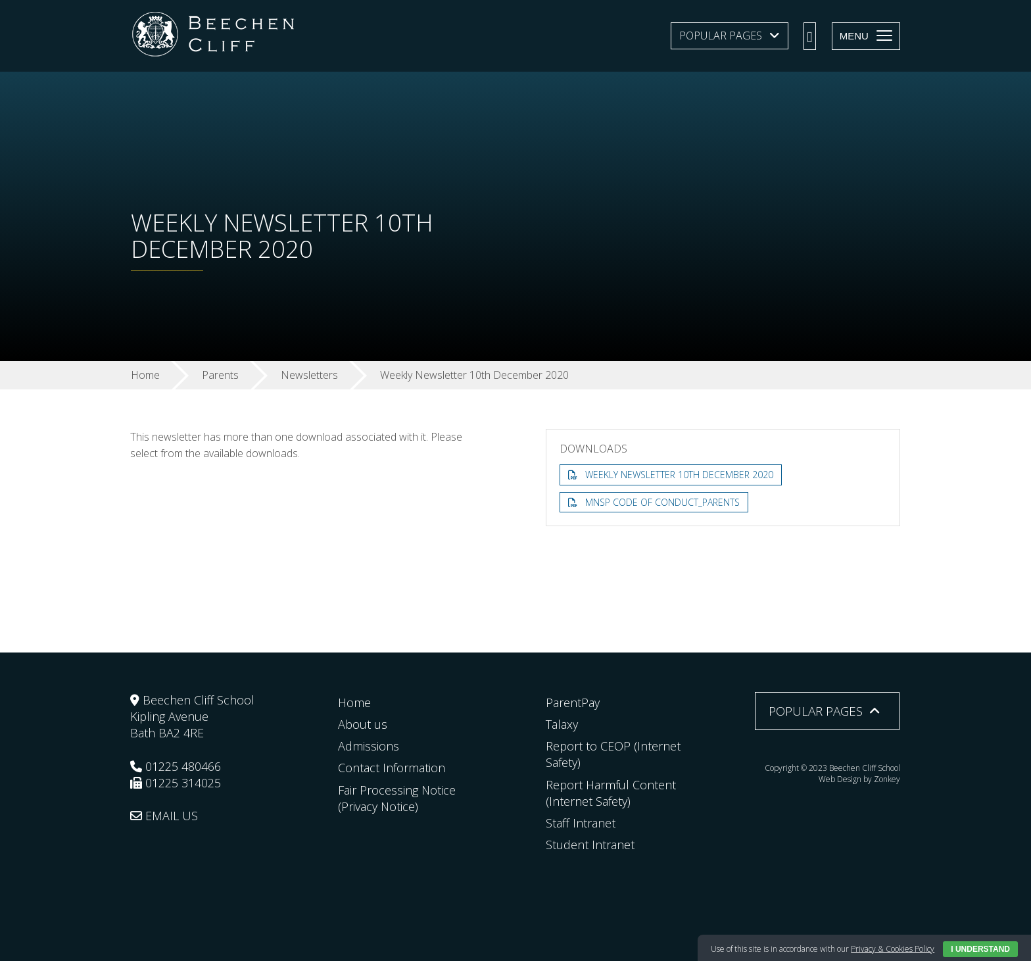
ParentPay (573, 702)
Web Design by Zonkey (859, 779)
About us (362, 724)
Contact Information (391, 768)
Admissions (368, 746)
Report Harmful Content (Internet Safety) (611, 793)
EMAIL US (164, 816)
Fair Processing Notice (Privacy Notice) (397, 798)
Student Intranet (590, 844)
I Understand (980, 949)
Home (354, 702)
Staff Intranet (580, 823)
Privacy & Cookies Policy (892, 948)
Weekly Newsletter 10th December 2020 (679, 474)
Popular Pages (720, 35)
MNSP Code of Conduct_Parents (662, 502)
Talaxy (562, 724)
